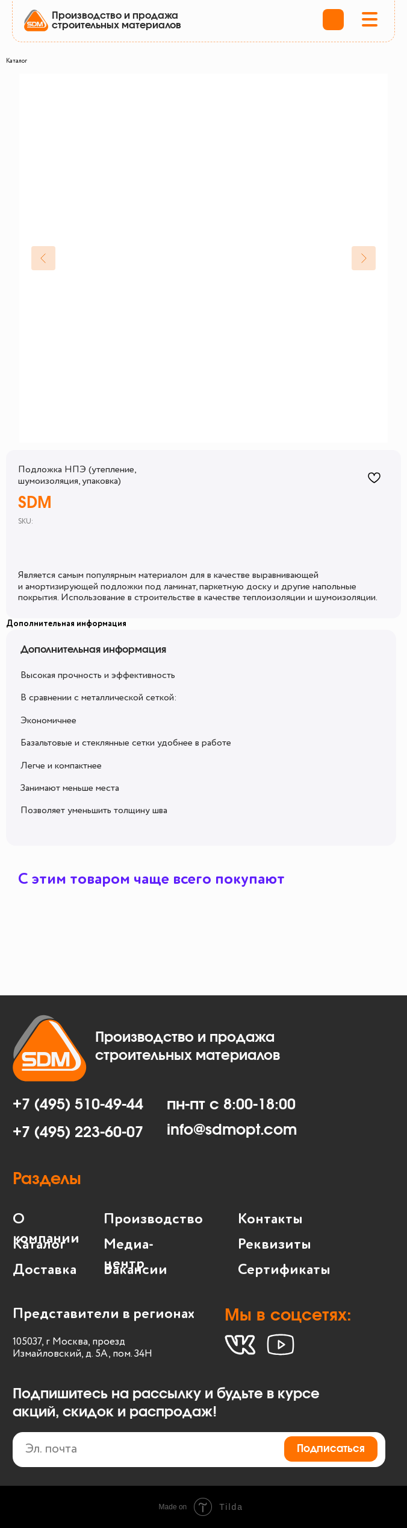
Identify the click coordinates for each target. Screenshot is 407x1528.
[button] (370, 20)
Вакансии (135, 1270)
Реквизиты (274, 1244)
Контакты (270, 1219)
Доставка (44, 1270)
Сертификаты (284, 1270)
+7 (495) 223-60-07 (78, 1132)
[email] (199, 1449)
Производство (153, 1219)
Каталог (16, 61)
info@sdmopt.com (232, 1130)
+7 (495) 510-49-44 (78, 1104)
